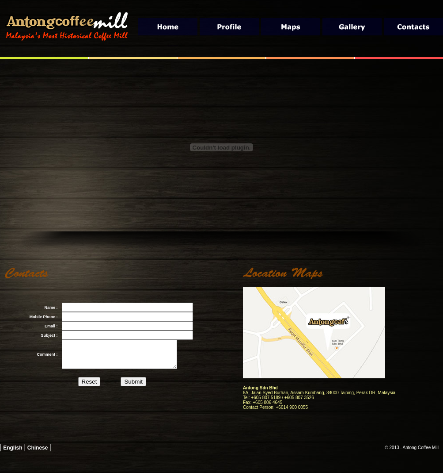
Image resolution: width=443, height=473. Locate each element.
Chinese (37, 448)
